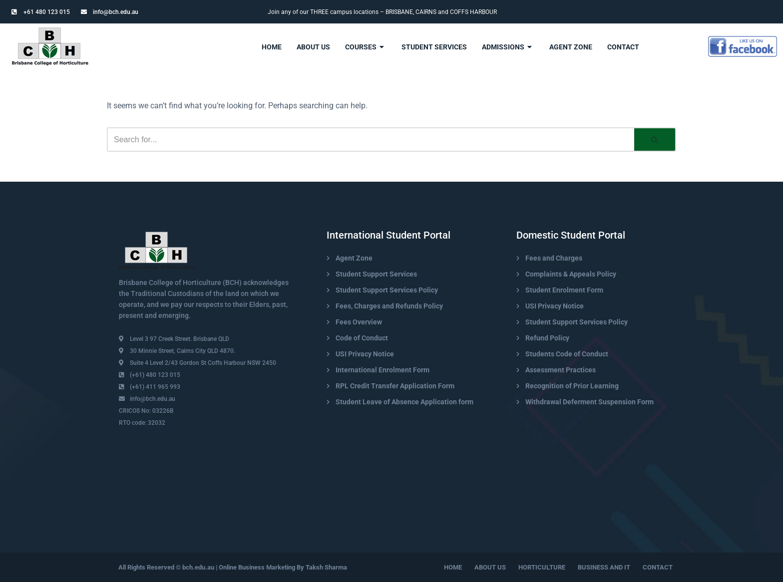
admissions (508, 46)
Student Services (434, 47)
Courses (366, 46)
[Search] (370, 139)
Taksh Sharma (326, 567)
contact (623, 47)
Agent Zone (570, 47)
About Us (313, 47)
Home (272, 47)
